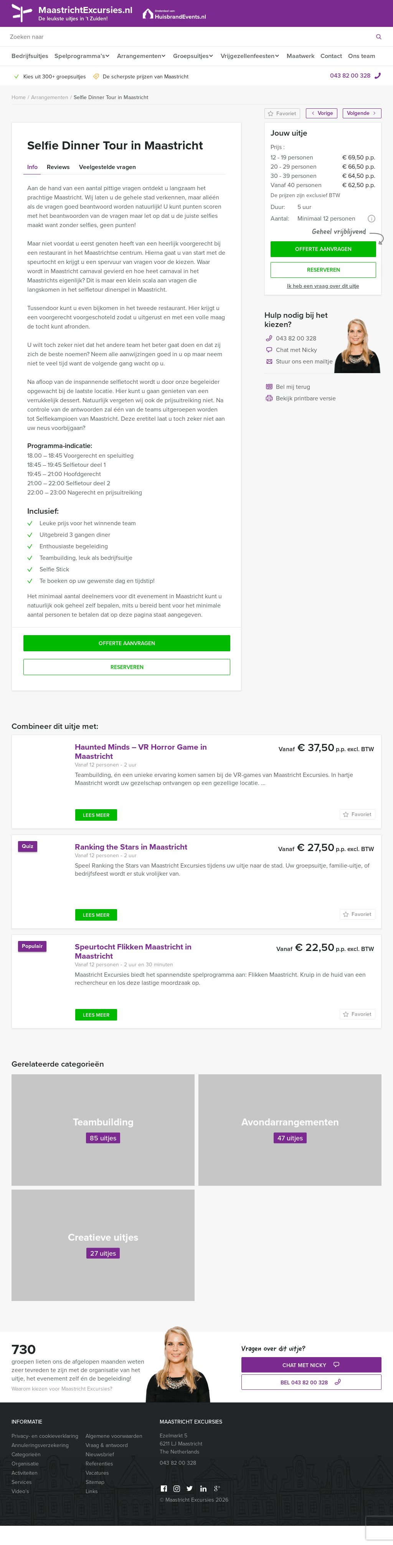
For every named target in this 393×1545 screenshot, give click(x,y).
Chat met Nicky (290, 372)
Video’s (20, 1511)
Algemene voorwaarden (114, 1455)
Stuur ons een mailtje (298, 383)
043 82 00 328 (350, 94)
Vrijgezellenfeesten (253, 55)
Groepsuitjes (194, 55)
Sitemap (95, 1501)
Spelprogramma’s (79, 55)
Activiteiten (25, 1492)
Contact (340, 55)
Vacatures (97, 1492)
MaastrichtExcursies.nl (91, 12)
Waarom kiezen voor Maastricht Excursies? (62, 1408)
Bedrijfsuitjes (30, 55)
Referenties (99, 1483)
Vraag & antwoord (107, 1464)
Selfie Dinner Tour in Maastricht (111, 117)
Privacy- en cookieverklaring (45, 1455)
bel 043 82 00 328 (312, 1402)
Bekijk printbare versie (300, 420)
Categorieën (26, 1474)
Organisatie (25, 1483)
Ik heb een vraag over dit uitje (323, 307)
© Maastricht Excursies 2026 (194, 1519)
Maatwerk (308, 55)
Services (22, 1501)
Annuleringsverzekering (40, 1464)
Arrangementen (140, 55)
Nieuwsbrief (100, 1474)
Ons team (25, 75)
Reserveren (323, 291)
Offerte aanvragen (323, 269)
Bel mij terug (287, 408)
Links (92, 1511)
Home (19, 117)
